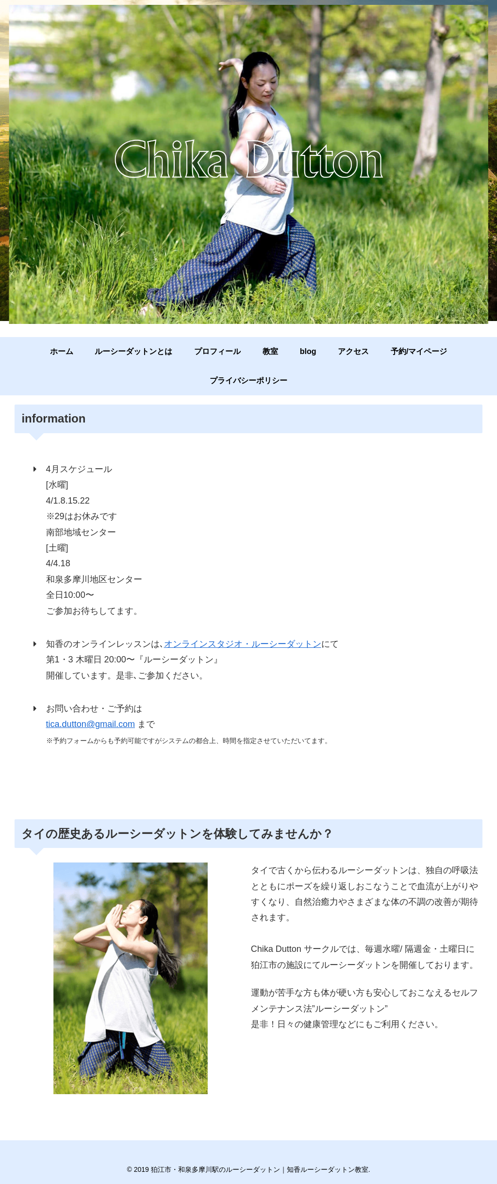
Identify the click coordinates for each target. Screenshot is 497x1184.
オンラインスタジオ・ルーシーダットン (242, 646)
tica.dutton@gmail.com (90, 726)
